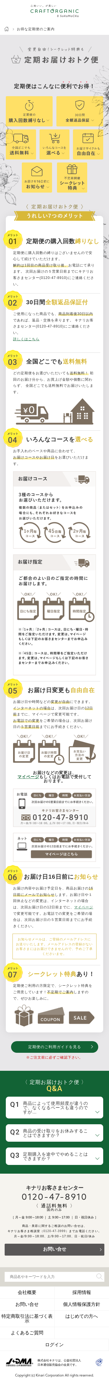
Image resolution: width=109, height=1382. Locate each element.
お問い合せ (54, 1249)
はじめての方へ (81, 1316)
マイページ (28, 776)
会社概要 (27, 1292)
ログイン (54, 1344)
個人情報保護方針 (81, 1304)
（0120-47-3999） (54, 1231)
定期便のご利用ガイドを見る (54, 1047)
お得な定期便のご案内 (36, 29)
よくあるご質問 (27, 1332)
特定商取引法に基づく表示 (27, 1318)
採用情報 (81, 1292)
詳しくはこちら (26, 339)
